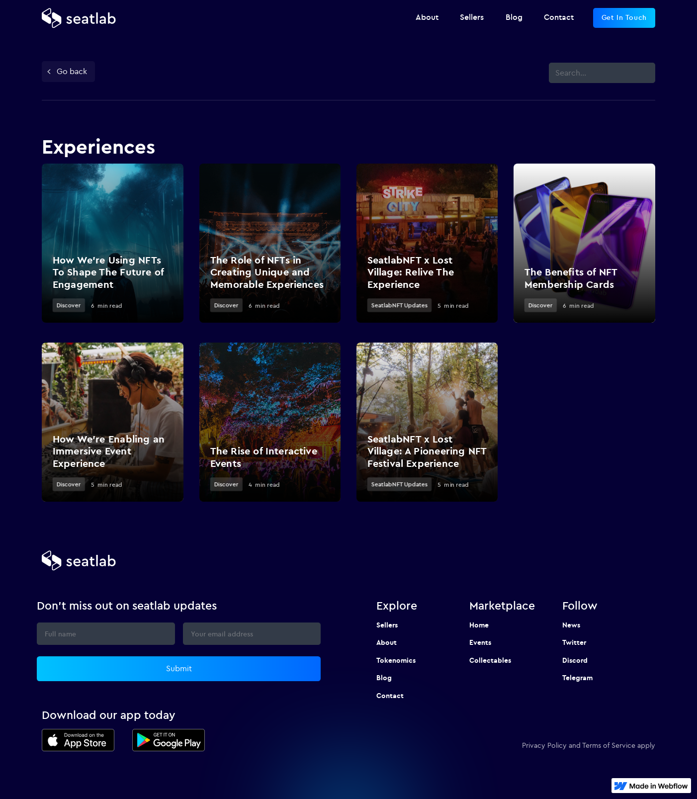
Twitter (574, 642)
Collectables (490, 660)
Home (479, 625)
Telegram (577, 677)
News (571, 625)
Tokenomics (396, 660)
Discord (575, 660)
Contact (390, 695)
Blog (384, 677)
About (386, 642)
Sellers (387, 625)
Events (480, 642)
